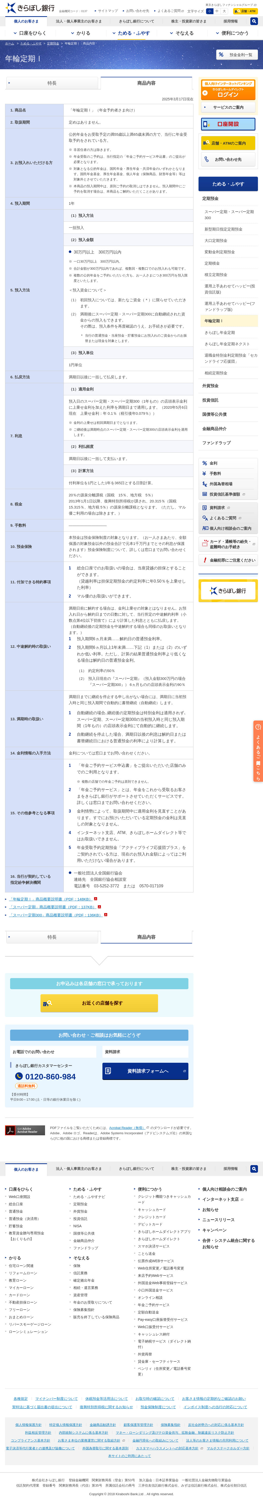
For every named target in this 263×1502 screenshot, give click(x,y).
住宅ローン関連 (21, 1266)
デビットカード (150, 1224)
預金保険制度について (158, 1407)
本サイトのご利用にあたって (129, 1456)
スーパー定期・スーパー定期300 (229, 215)
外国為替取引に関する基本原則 (105, 1448)
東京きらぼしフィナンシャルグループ (229, 4)
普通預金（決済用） (25, 1219)
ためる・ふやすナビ (89, 1197)
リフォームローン (23, 1273)
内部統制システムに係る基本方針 (83, 1433)
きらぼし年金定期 (220, 332)
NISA (77, 1226)
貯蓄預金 (16, 1226)
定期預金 (210, 198)
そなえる (81, 1258)
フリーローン (19, 1310)
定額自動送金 (148, 1312)
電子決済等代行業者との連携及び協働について (40, 1448)
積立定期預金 (216, 274)
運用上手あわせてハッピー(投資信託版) (230, 289)
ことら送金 (147, 1254)
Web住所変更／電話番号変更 (161, 1268)
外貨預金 (210, 386)
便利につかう (150, 1189)
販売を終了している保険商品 (96, 1317)
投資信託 (210, 400)
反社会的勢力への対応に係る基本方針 (216, 1425)
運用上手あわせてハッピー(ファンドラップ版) (230, 306)
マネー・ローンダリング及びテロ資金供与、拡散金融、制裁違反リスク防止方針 (175, 1433)
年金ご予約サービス (154, 1305)
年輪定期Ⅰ (214, 321)
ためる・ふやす (228, 184)
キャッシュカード (152, 1210)
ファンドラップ (216, 443)
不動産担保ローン (23, 1302)
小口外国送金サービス (155, 1290)
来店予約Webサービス (155, 1276)
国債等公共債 (214, 414)
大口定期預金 (216, 240)
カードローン (19, 1295)
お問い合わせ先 (137, 11)
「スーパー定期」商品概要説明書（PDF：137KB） (52, 907)
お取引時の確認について (155, 1399)
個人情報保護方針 (28, 1425)
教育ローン (18, 1280)
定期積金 (212, 263)
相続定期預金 (216, 373)
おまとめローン (21, 1317)
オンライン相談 (150, 1298)
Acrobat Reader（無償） (127, 1128)
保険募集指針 (84, 1310)
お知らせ (210, 1210)
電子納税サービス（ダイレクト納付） (164, 1344)
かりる (15, 1258)
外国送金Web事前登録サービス (163, 1283)
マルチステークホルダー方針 (228, 1448)
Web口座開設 (19, 1197)
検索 (254, 21)
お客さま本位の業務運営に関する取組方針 (89, 1440)
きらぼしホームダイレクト (159, 1239)
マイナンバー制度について (56, 1399)
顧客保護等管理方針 (138, 1425)
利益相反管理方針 (38, 1433)
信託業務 (80, 1273)
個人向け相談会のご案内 (224, 1189)
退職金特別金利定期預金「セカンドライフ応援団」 (231, 358)
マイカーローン (21, 1288)
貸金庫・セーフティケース (159, 1361)
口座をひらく (21, 1189)
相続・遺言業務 (85, 1288)
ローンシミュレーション (28, 1332)
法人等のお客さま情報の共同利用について (217, 1440)
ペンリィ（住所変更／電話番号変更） (164, 1371)
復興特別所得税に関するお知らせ (106, 1407)
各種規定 (21, 1399)
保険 (76, 1266)
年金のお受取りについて (92, 1302)
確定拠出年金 (84, 1280)
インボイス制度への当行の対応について (215, 1407)
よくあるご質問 (169, 11)
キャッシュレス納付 (154, 1334)
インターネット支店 (220, 1199)
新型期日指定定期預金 (224, 229)
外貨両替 (145, 1354)
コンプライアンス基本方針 (30, 1440)
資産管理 (80, 1295)
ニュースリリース (218, 1220)
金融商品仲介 (214, 429)
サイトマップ (108, 11)
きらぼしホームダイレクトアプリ (164, 1232)
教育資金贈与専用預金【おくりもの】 (26, 1236)
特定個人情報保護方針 (65, 1425)
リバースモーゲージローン (30, 1324)
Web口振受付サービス (155, 1327)
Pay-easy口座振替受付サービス (163, 1320)
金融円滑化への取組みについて (156, 1440)
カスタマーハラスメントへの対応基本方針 (167, 1448)
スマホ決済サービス (154, 1246)
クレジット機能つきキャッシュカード (164, 1199)
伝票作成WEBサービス (156, 1261)
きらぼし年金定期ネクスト (227, 344)
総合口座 (16, 1204)
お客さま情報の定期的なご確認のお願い (214, 1399)
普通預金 (16, 1211)
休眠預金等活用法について (106, 1399)
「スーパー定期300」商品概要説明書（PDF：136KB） (56, 915)
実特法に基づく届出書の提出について (42, 1407)
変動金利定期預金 (220, 252)
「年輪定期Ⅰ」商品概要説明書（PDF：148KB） (51, 899)
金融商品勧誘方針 (103, 1425)
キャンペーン (214, 1230)
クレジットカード (152, 1217)
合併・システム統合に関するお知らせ (228, 1243)
